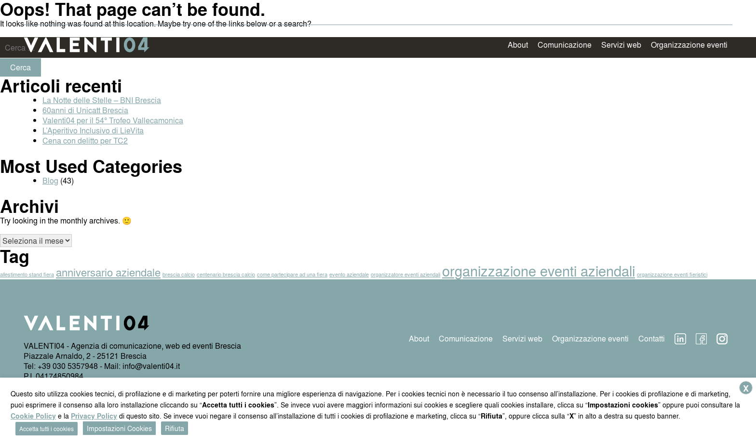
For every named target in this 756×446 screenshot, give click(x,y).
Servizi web (621, 44)
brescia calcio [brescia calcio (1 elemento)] (178, 274)
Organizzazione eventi (689, 44)
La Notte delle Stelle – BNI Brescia (101, 99)
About (518, 44)
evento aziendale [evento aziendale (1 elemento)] (349, 274)
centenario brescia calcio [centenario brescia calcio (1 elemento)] (226, 274)
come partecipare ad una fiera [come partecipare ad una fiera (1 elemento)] (292, 274)
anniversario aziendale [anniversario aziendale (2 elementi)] (108, 272)
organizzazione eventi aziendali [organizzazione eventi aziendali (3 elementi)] (538, 270)
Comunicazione (565, 44)
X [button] (746, 388)
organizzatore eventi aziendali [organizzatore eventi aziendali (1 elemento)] (405, 274)
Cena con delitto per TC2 (85, 140)
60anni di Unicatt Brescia (85, 110)
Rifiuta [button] (174, 428)
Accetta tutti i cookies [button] (46, 428)
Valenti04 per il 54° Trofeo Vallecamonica (112, 120)
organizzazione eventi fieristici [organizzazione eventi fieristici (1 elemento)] (672, 274)
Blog (50, 180)
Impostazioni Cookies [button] (119, 428)
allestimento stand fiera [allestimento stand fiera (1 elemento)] (27, 274)
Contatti (714, 10)
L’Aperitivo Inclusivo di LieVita (93, 130)
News (681, 10)
